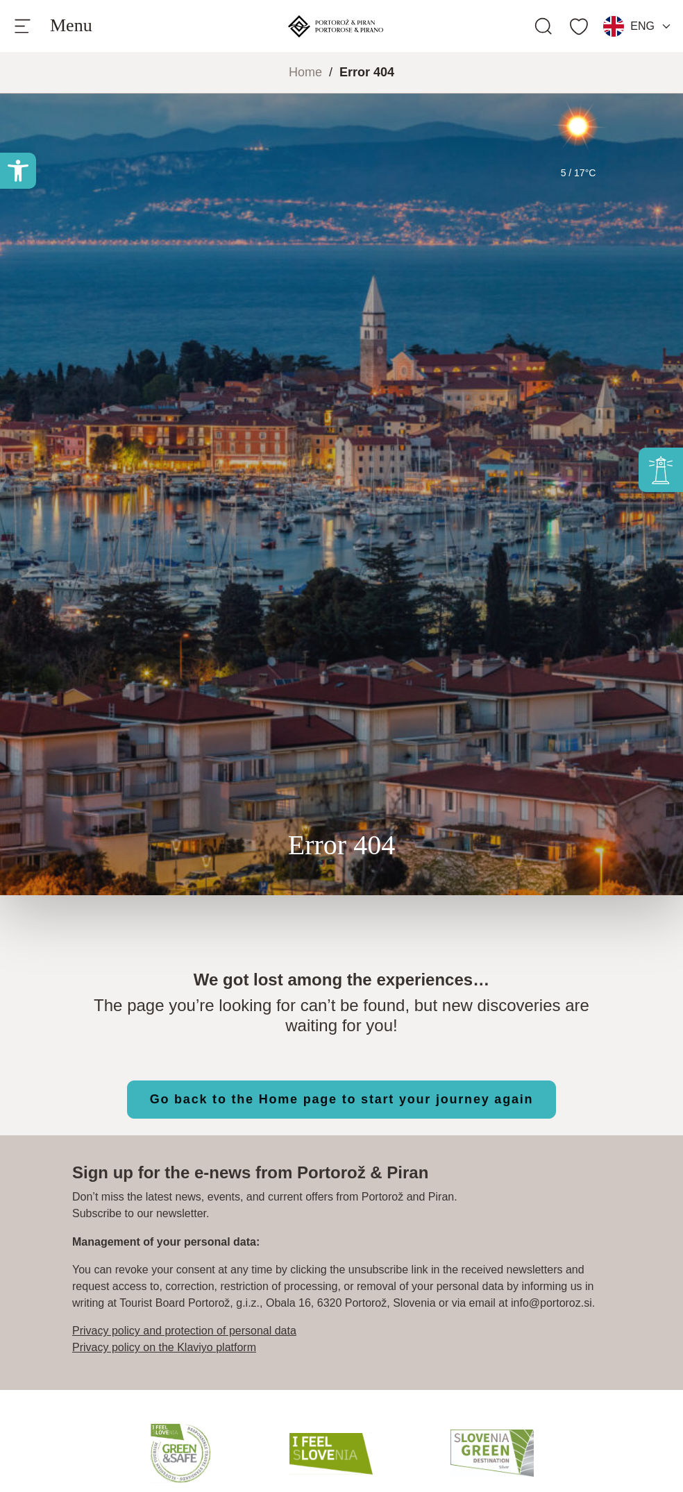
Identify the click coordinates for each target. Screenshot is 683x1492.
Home (305, 72)
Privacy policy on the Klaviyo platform (164, 1347)
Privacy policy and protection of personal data (184, 1331)
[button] (18, 171)
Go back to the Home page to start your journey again (342, 1099)
